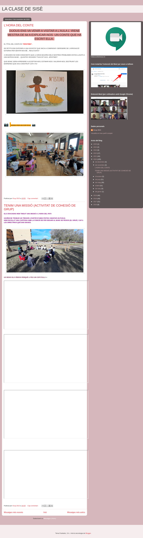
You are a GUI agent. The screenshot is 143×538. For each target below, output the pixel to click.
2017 (95, 201)
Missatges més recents (13, 512)
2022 (95, 153)
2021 (95, 156)
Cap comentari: (33, 198)
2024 (95, 147)
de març (98, 188)
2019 (95, 195)
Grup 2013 (97, 130)
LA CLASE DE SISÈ (22, 8)
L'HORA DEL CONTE (19, 25)
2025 (95, 144)
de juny (98, 179)
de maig (98, 182)
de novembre (100, 165)
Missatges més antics (76, 512)
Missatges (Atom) (50, 518)
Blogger (88, 533)
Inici (45, 512)
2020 (95, 159)
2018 (95, 198)
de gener (98, 191)
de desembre (100, 162)
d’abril (97, 185)
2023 (95, 150)
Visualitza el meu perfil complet (101, 133)
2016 (95, 204)
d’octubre (98, 176)
